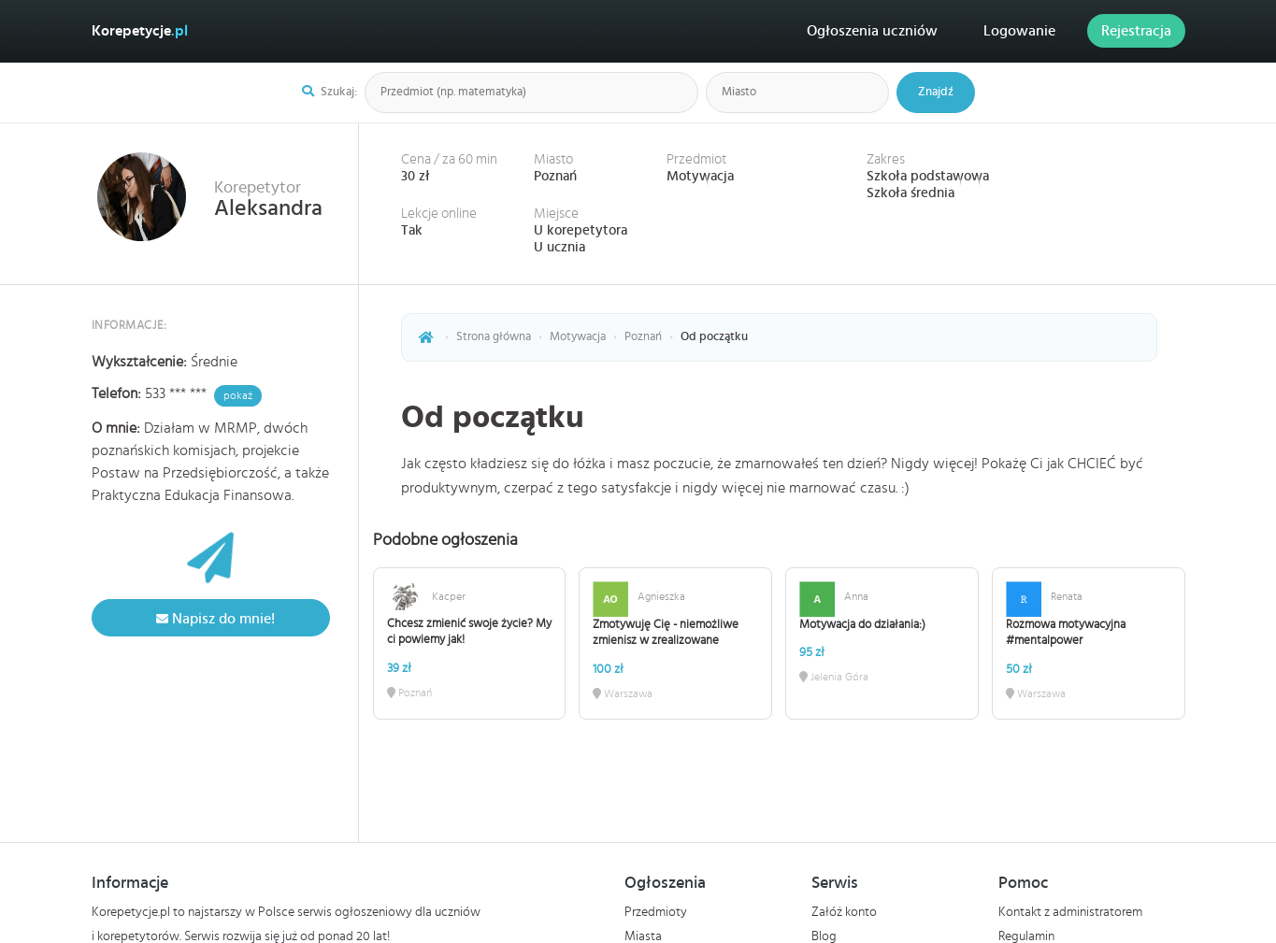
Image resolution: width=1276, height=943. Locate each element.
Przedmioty (655, 912)
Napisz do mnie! (211, 618)
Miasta (643, 936)
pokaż (237, 395)
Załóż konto (844, 912)
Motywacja (700, 176)
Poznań (555, 176)
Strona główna (493, 337)
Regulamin (1026, 936)
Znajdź (935, 92)
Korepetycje (140, 30)
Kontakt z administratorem (1070, 912)
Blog (824, 936)
